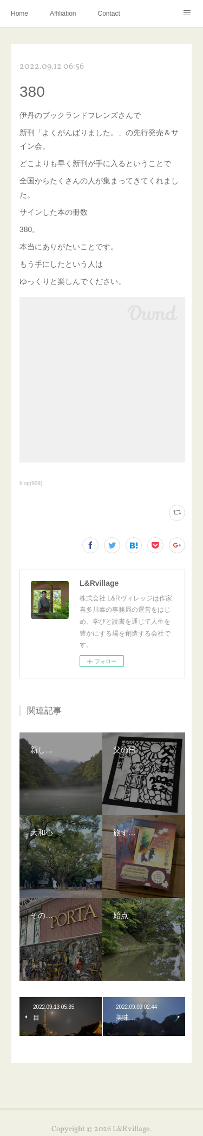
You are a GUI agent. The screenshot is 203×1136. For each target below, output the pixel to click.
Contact (109, 13)
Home (19, 13)
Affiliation (63, 13)
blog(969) (30, 483)
